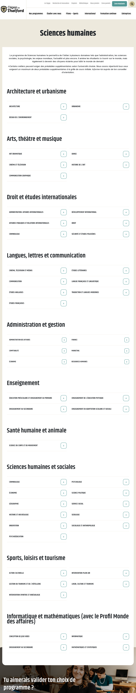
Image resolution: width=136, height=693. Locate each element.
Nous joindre (94, 3)
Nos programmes (36, 13)
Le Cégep (47, 3)
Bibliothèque (83, 3)
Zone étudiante (119, 3)
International (90, 13)
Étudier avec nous (54, 13)
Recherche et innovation (61, 3)
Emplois (74, 3)
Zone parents (105, 3)
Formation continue (108, 13)
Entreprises (126, 13)
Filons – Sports (72, 13)
